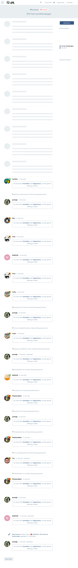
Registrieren (37, 183)
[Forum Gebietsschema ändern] (48, 2)
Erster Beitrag (64, 28)
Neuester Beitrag (65, 60)
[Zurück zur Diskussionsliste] (2, 2)
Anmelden (26, 183)
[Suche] (41, 2)
